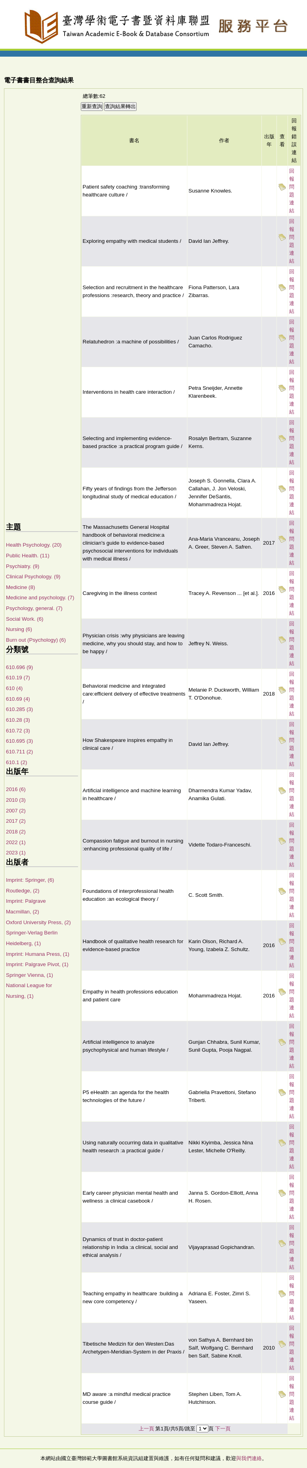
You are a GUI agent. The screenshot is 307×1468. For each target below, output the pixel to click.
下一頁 (223, 1429)
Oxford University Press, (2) (38, 922)
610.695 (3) (19, 741)
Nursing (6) (19, 629)
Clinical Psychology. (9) (33, 577)
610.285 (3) (19, 709)
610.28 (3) (18, 720)
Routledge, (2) (22, 891)
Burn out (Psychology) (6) (36, 640)
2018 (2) (16, 832)
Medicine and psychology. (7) (40, 598)
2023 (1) (16, 853)
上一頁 (146, 1429)
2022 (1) (16, 842)
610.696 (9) (19, 667)
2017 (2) (16, 821)
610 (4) (14, 688)
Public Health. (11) (28, 556)
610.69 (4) (18, 699)
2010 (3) (16, 800)
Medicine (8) (20, 587)
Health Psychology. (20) (34, 545)
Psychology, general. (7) (34, 608)
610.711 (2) (19, 752)
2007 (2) (16, 811)
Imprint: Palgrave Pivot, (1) (37, 964)
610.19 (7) (18, 678)
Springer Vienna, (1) (29, 975)
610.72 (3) (18, 731)
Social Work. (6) (25, 619)
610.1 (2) (16, 762)
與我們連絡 (249, 1458)
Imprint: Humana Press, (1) (37, 954)
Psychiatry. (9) (22, 566)
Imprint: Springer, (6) (30, 880)
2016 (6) (16, 789)
